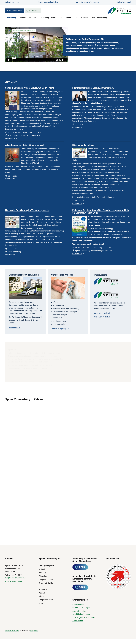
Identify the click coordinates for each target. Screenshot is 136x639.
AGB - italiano (77, 620)
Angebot (32, 18)
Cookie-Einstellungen (12, 631)
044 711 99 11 (32, 11)
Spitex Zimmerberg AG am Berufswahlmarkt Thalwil (29, 88)
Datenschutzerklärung (13, 581)
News (68, 18)
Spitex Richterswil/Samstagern (87, 2)
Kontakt (84, 18)
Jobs (61, 18)
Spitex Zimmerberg (12, 2)
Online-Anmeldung (99, 18)
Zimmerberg (10, 18)
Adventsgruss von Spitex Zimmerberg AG (24, 145)
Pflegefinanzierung (79, 604)
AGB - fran (87, 618)
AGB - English (77, 618)
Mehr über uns (14, 329)
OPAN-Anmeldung (14, 11)
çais (93, 618)
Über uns (22, 18)
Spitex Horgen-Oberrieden (48, 2)
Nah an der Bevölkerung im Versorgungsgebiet (27, 210)
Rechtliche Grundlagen (81, 608)
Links (76, 18)
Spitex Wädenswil (124, 2)
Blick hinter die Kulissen (83, 145)
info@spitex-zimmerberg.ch (16, 578)
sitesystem (34, 631)
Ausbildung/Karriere (48, 18)
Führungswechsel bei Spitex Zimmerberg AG (93, 88)
